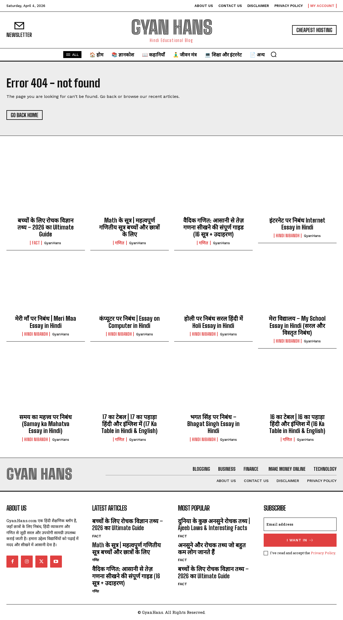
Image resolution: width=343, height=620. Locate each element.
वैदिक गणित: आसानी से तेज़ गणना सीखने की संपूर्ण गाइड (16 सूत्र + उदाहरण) (213, 227)
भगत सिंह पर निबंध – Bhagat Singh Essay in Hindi (213, 424)
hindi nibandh (288, 236)
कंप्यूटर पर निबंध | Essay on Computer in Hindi (129, 322)
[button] (273, 54)
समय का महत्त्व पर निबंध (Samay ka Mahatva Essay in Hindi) (45, 424)
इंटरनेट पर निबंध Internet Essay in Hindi (297, 224)
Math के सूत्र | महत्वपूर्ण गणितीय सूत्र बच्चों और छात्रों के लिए (129, 227)
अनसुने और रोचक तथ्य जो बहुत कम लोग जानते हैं (212, 548)
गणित (120, 243)
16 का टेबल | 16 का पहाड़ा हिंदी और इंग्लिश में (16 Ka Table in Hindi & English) (297, 424)
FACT (36, 243)
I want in (300, 540)
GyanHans (52, 243)
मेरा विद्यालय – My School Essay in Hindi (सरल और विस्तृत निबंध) (297, 325)
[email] (300, 524)
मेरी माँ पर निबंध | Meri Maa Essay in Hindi (45, 322)
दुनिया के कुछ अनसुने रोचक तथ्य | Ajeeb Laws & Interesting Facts (214, 524)
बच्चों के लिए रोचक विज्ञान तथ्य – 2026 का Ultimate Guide (45, 227)
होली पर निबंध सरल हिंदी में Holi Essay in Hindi (213, 322)
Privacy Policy (323, 552)
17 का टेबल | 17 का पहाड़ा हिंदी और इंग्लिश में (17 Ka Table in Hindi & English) (129, 424)
